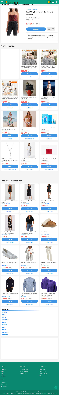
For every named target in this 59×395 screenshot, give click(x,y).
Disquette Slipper (45, 231)
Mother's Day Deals (24, 371)
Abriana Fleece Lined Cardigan (28, 262)
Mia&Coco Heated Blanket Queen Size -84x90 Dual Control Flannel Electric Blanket (29, 68)
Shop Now (35, 29)
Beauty (4, 322)
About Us (3, 382)
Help (40, 375)
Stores (2, 371)
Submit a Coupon (43, 373)
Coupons (3, 375)
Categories (3, 369)
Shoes (4, 317)
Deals (51, 2)
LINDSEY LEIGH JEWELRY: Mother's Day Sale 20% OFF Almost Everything (10, 160)
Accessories (5, 319)
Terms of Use (4, 386)
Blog (2, 373)
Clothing (4, 312)
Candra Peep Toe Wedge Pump (9, 262)
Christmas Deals (24, 369)
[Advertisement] (10, 63)
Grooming (5, 334)
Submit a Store (42, 371)
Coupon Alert (42, 369)
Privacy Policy (4, 384)
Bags (3, 314)
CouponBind (28, 393)
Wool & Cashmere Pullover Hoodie (10, 293)
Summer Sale (23, 373)
